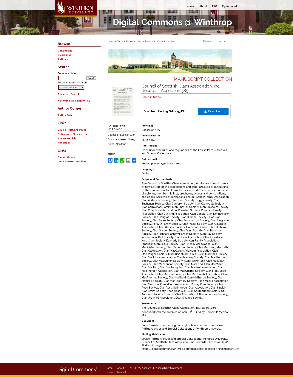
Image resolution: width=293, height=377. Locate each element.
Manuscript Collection (156, 41)
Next (220, 41)
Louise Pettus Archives (72, 129)
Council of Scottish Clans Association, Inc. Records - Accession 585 (181, 88)
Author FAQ (65, 115)
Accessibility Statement (169, 368)
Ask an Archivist (67, 138)
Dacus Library (66, 157)
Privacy (109, 372)
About (120, 368)
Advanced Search (69, 94)
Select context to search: (72, 82)
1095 (172, 41)
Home (111, 41)
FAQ (131, 368)
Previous (207, 41)
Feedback (64, 142)
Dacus (120, 41)
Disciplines (64, 55)
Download (213, 111)
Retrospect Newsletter (72, 134)
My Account (144, 368)
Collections (65, 50)
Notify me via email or (74, 100)
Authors (63, 59)
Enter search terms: (69, 73)
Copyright (121, 372)
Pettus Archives (134, 41)
